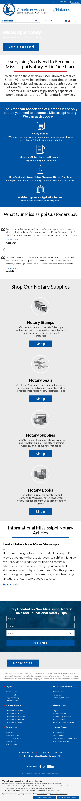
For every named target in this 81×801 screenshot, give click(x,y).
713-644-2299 (61, 2)
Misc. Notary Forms (61, 741)
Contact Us (75, 2)
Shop (40, 344)
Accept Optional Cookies (44, 798)
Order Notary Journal (15, 719)
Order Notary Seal (14, 713)
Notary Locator (12, 735)
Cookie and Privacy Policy (59, 794)
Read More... (13, 239)
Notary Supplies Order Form (65, 738)
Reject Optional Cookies (68, 798)
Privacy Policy (12, 695)
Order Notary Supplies (15, 717)
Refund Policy (12, 701)
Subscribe (40, 643)
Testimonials (11, 744)
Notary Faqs (11, 732)
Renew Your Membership (63, 722)
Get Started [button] (21, 47)
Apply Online (58, 692)
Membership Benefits (62, 717)
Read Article (10, 584)
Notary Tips (11, 741)
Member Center (59, 713)
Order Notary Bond (14, 722)
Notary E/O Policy (61, 698)
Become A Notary (13, 738)
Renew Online (59, 695)
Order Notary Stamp (14, 711)
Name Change (59, 735)
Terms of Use (42, 794)
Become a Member (60, 719)
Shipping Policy (12, 698)
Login (55, 711)
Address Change (60, 732)
